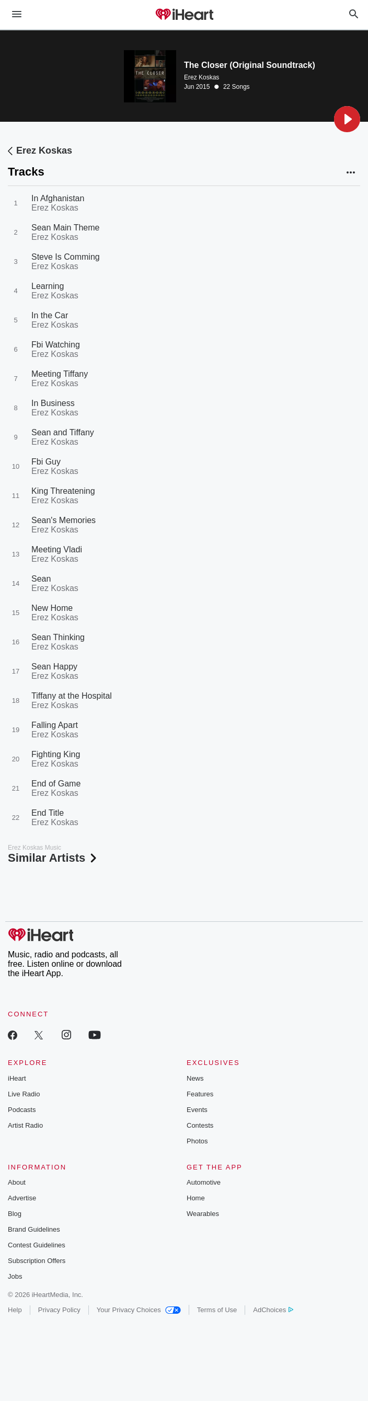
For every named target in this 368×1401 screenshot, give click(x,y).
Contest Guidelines (36, 1245)
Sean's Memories (63, 520)
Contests (200, 1125)
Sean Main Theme (65, 227)
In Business (53, 403)
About (17, 1182)
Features (200, 1094)
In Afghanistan (57, 198)
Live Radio (24, 1094)
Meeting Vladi (56, 549)
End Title (47, 812)
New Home (52, 608)
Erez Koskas (201, 77)
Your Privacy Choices (139, 1310)
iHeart (17, 1078)
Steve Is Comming (65, 256)
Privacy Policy (59, 1310)
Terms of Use (217, 1310)
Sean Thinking (58, 637)
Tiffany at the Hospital (71, 695)
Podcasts (22, 1110)
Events (197, 1110)
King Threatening (63, 491)
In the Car (49, 315)
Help (15, 1310)
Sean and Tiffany (62, 432)
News (195, 1078)
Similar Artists (53, 857)
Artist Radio (25, 1125)
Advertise (22, 1198)
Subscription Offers (36, 1261)
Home (196, 1198)
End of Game (55, 783)
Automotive (204, 1182)
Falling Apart (54, 725)
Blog (14, 1214)
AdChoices (273, 1310)
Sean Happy (54, 666)
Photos (197, 1141)
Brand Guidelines (34, 1229)
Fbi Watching (55, 344)
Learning (47, 286)
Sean (41, 578)
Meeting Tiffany (59, 373)
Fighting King (55, 754)
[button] (347, 119)
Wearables (203, 1214)
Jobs (15, 1276)
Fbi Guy (46, 461)
